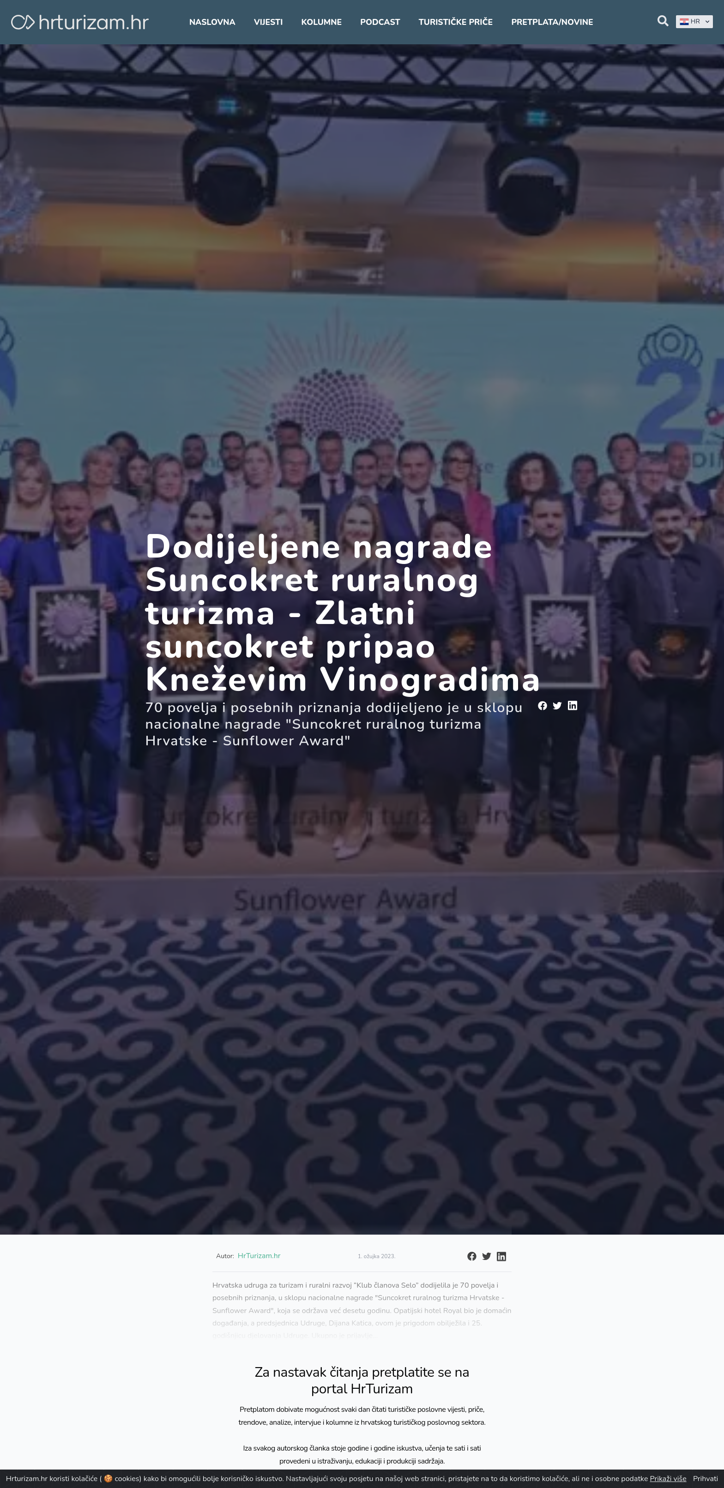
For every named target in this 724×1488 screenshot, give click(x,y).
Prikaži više (668, 1479)
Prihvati (705, 1479)
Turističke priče (456, 22)
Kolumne (322, 22)
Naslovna (212, 22)
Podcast (380, 22)
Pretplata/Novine (552, 22)
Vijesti (268, 22)
